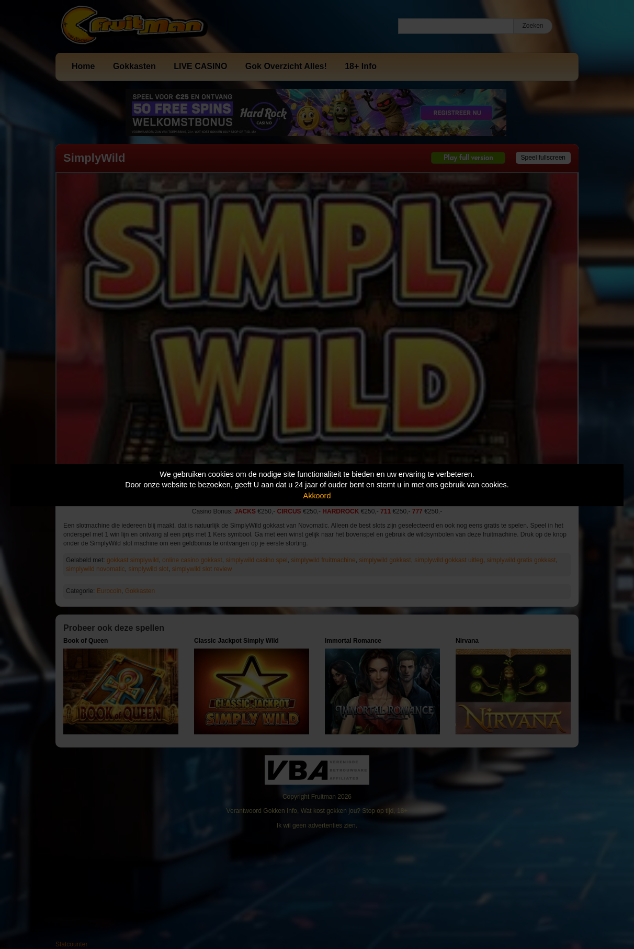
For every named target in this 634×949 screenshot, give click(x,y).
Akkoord (317, 496)
